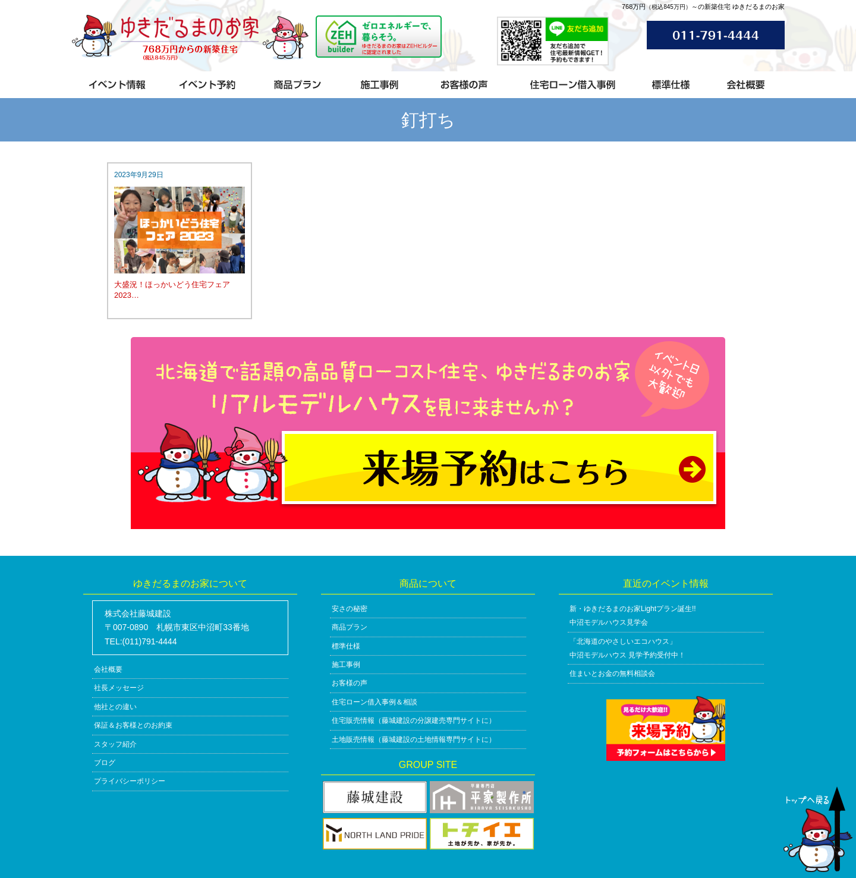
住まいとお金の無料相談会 (612, 673)
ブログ (104, 763)
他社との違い (115, 707)
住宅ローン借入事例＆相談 (374, 702)
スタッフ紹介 (115, 744)
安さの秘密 (349, 609)
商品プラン (349, 627)
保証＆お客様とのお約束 (133, 725)
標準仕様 (346, 646)
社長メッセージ (119, 688)
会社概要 (108, 669)
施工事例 (346, 664)
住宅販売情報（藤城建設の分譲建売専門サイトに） (414, 720)
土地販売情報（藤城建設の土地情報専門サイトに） (414, 739)
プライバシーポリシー (129, 781)
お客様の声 (349, 683)
